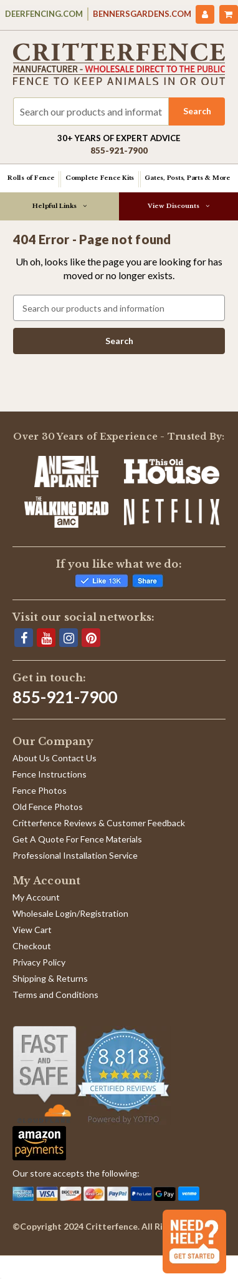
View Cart (32, 929)
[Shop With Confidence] (44, 1074)
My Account (36, 897)
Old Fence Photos (47, 806)
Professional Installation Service (75, 855)
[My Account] (205, 14)
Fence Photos (39, 790)
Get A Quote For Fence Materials (77, 839)
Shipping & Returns (50, 978)
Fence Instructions (49, 774)
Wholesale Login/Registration (70, 913)
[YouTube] (46, 637)
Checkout (31, 946)
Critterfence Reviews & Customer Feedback (98, 822)
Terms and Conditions (55, 994)
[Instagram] (68, 637)
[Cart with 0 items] (228, 14)
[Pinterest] (91, 637)
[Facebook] (23, 637)
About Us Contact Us (54, 758)
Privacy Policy (38, 962)
